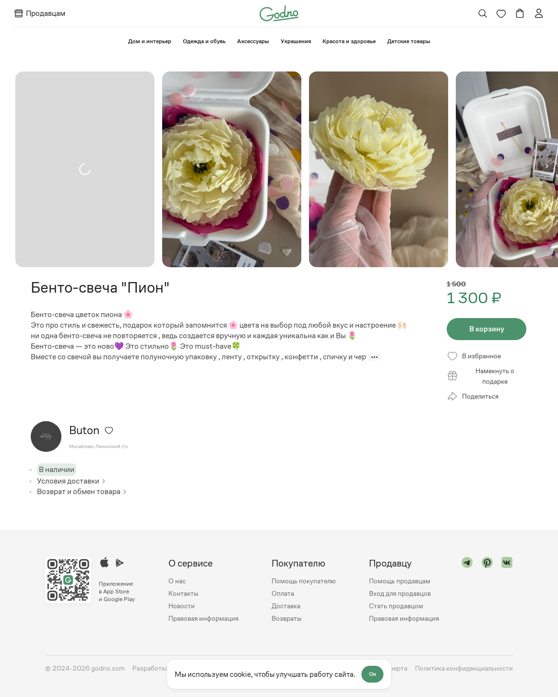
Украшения (296, 41)
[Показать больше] (374, 357)
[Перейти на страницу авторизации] (539, 13)
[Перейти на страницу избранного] (500, 13)
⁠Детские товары (408, 41)
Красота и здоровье (349, 41)
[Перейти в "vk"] (507, 591)
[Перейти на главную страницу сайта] (278, 13)
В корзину (486, 329)
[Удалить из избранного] (109, 432)
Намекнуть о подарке (480, 378)
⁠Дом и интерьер (149, 41)
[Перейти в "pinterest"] (487, 591)
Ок (376, 674)
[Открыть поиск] (481, 13)
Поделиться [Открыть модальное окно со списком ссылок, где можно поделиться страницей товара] (473, 398)
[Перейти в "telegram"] (467, 591)
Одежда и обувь (204, 41)
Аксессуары (253, 41)
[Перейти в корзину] (519, 13)
